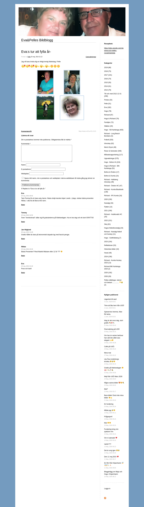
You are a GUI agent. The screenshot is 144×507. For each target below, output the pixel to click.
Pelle (29, 56)
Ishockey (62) (109, 143)
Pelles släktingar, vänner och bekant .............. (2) (113, 282)
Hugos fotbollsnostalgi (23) (113, 228)
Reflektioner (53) (110, 245)
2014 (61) (107, 86)
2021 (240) (108, 211)
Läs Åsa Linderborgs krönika (111, 361)
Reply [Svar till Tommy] (23, 225)
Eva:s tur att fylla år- (36, 51)
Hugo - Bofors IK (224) (112, 162)
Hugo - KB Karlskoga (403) (113, 130)
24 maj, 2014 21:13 (36, 56)
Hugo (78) (107, 111)
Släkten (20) (108, 126)
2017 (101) (108, 75)
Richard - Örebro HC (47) (113, 186)
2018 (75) (107, 71)
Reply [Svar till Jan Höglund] (23, 242)
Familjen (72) (109, 122)
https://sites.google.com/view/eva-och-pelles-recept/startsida (114, 50)
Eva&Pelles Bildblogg (37, 40)
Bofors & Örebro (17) (111, 172)
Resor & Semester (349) (112, 151)
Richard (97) (108, 115)
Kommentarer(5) (26, 131)
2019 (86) (107, 67)
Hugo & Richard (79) (111, 119)
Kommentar (26, 144)
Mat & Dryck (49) (110, 147)
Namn (23, 168)
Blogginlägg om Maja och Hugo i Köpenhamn (113, 474)
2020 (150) (108, 199)
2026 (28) (107, 276)
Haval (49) (108, 253)
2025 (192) (108, 273)
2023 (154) (108, 242)
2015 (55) (107, 82)
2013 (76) (107, 90)
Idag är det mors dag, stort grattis (113, 323)
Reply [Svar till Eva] (23, 208)
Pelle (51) (107, 104)
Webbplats (25, 177)
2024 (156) (108, 257)
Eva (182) (107, 107)
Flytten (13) (108, 207)
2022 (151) (108, 220)
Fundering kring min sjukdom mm (111, 431)
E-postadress (26, 172)
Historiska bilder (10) (111, 249)
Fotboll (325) (108, 140)
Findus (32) (108, 100)
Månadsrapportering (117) (113, 155)
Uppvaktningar (91, 57)
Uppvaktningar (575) (111, 158)
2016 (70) (107, 79)
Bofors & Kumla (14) (111, 176)
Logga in (107, 488)
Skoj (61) (107, 224)
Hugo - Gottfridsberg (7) (112, 238)
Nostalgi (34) (108, 203)
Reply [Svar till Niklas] (23, 259)
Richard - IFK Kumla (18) (113, 196)
